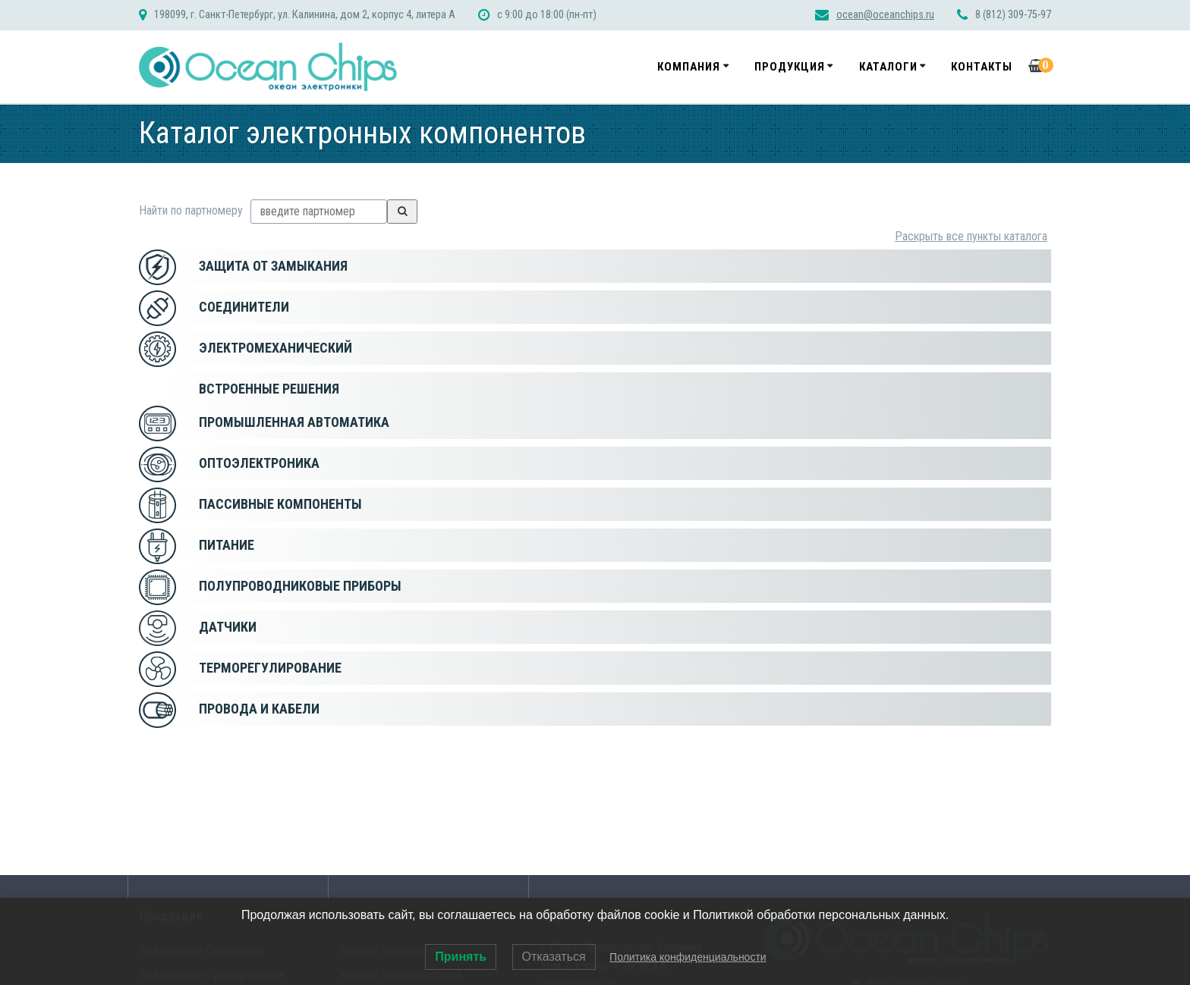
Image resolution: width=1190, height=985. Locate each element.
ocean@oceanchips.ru (885, 14)
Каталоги (888, 67)
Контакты (981, 67)
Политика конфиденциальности (688, 957)
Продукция (789, 67)
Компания (688, 67)
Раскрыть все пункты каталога (971, 236)
